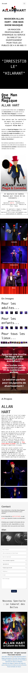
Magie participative (7, 658)
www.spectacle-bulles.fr (20, 656)
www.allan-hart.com (7, 656)
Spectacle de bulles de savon (13, 665)
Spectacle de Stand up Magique (14, 661)
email (2, 518)
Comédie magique (7, 660)
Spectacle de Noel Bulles (19, 660)
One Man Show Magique (19, 658)
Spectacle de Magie (7, 663)
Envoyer (14, 591)
